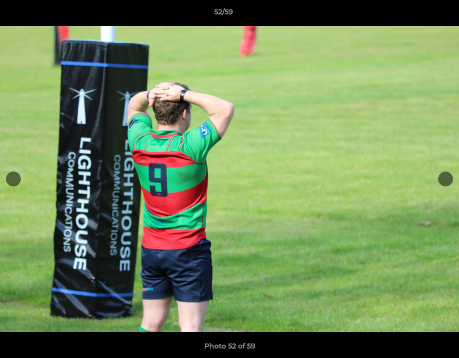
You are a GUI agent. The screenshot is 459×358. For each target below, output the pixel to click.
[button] (417, 14)
